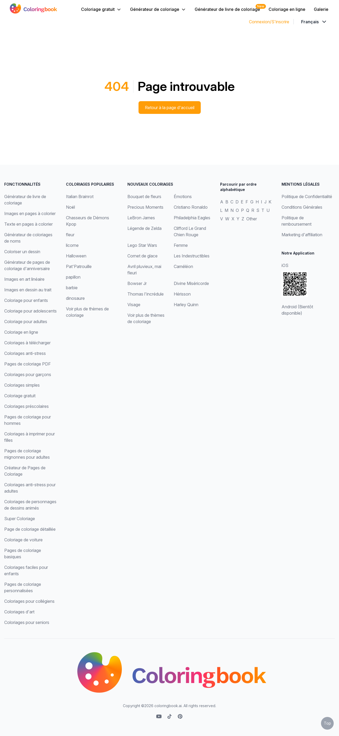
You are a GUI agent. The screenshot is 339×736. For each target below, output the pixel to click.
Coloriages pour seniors (26, 622)
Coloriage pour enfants (26, 300)
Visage (133, 304)
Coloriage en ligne (287, 9)
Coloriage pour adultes (25, 321)
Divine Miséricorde (191, 283)
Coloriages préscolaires (26, 406)
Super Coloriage (19, 518)
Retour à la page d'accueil (169, 107)
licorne (72, 245)
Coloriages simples (22, 385)
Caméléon (183, 266)
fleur (70, 234)
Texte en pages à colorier (28, 224)
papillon (73, 277)
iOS (285, 265)
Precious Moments (145, 207)
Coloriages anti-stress (25, 353)
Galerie (321, 9)
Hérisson (182, 294)
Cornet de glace (142, 255)
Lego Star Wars (142, 245)
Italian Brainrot (79, 196)
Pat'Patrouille (79, 266)
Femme (181, 245)
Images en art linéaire (24, 279)
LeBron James (141, 217)
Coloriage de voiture (23, 539)
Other (251, 218)
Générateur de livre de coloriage (227, 9)
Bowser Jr (137, 283)
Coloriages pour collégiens (29, 601)
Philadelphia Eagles (192, 217)
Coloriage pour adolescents (30, 311)
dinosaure (75, 298)
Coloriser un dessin (22, 251)
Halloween (76, 255)
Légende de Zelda (144, 228)
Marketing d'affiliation (302, 234)
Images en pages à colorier (30, 213)
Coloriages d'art (19, 611)
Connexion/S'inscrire (269, 21)
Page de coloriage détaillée (30, 529)
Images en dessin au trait (27, 289)
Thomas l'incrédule (145, 294)
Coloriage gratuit (101, 9)
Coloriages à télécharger (27, 342)
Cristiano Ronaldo (191, 207)
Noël (70, 207)
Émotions (183, 196)
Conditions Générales (302, 207)
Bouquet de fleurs (144, 196)
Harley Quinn (186, 304)
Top (327, 723)
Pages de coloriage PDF (27, 364)
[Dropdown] (314, 21)
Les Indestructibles (191, 255)
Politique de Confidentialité (307, 196)
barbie (72, 287)
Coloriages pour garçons (27, 374)
